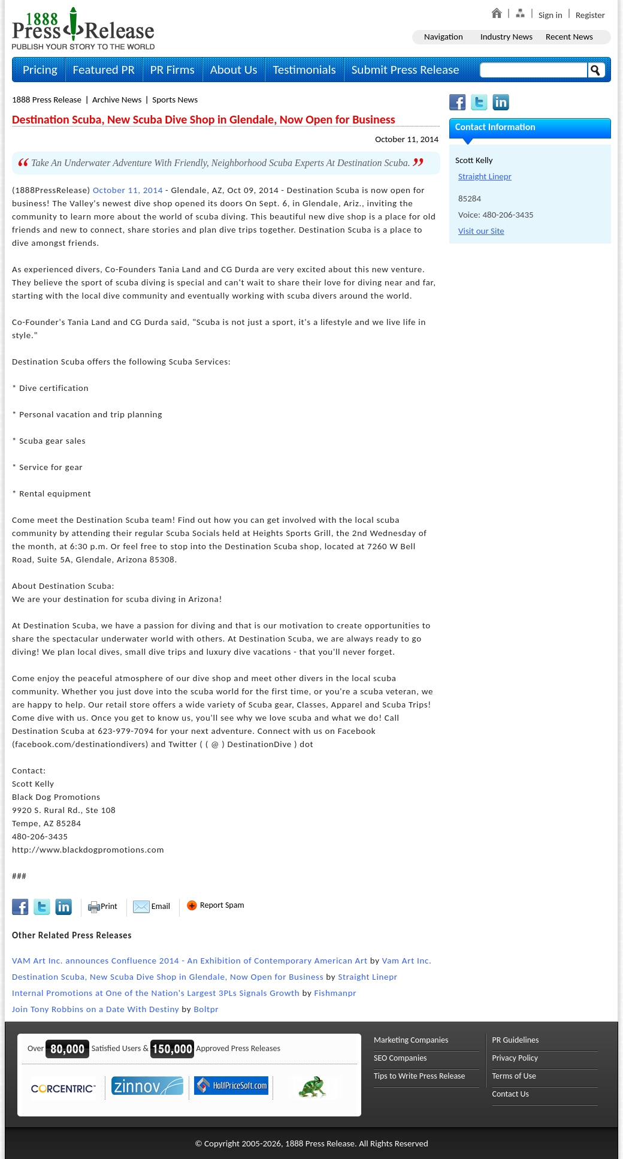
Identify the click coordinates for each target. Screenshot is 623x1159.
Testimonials (304, 69)
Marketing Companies (411, 1040)
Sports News (175, 99)
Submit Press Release (405, 69)
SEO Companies (400, 1058)
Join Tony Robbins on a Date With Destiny (95, 1009)
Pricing (40, 69)
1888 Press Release (46, 99)
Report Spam (215, 905)
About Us (234, 69)
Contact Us (511, 1094)
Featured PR (104, 69)
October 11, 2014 (406, 139)
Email (151, 906)
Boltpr (206, 1009)
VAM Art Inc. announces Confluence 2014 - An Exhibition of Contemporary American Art (190, 960)
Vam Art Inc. (407, 960)
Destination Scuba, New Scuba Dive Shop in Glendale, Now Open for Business (167, 976)
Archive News (116, 99)
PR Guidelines (515, 1040)
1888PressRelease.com (83, 28)
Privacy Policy (515, 1058)
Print (102, 906)
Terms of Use (514, 1076)
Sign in (550, 15)
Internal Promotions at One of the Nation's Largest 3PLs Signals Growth (156, 993)
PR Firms (172, 69)
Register (590, 15)
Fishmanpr (335, 993)
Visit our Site (481, 230)
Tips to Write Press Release (419, 1076)
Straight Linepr (367, 976)
